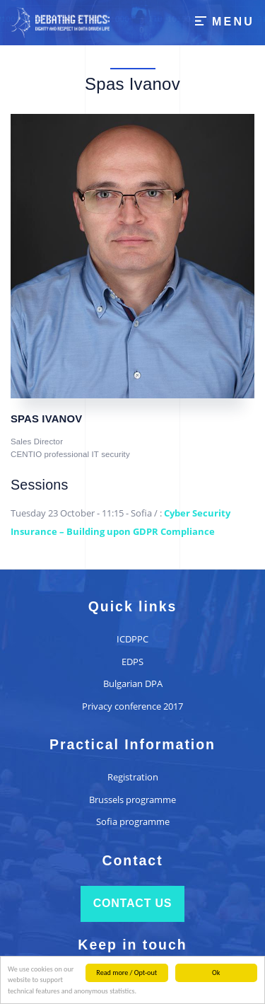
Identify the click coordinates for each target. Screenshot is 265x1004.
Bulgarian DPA (133, 683)
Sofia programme (133, 821)
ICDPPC (132, 639)
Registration (132, 777)
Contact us (132, 903)
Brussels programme (132, 799)
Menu (233, 22)
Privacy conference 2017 (132, 706)
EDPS (132, 661)
